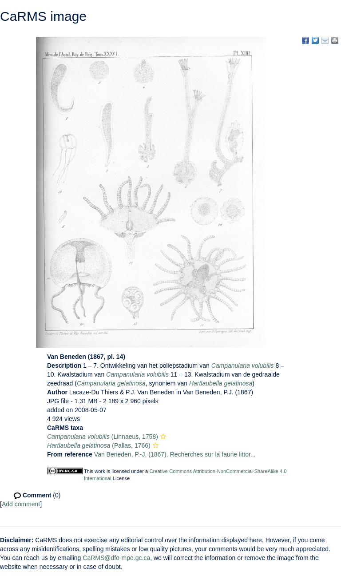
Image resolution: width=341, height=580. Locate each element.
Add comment (21, 504)
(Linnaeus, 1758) (102, 436)
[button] (163, 436)
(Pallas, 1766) (99, 445)
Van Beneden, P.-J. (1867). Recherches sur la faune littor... (175, 454)
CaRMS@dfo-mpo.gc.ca (116, 557)
